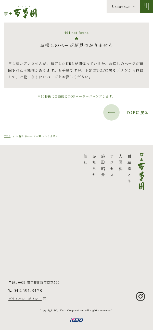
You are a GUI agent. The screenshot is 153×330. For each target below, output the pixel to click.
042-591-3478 (28, 290)
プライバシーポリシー (25, 299)
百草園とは (92, 169)
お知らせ (56, 166)
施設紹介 (65, 166)
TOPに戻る (126, 112)
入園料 (83, 163)
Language (121, 5)
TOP (7, 136)
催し (48, 160)
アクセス (74, 166)
